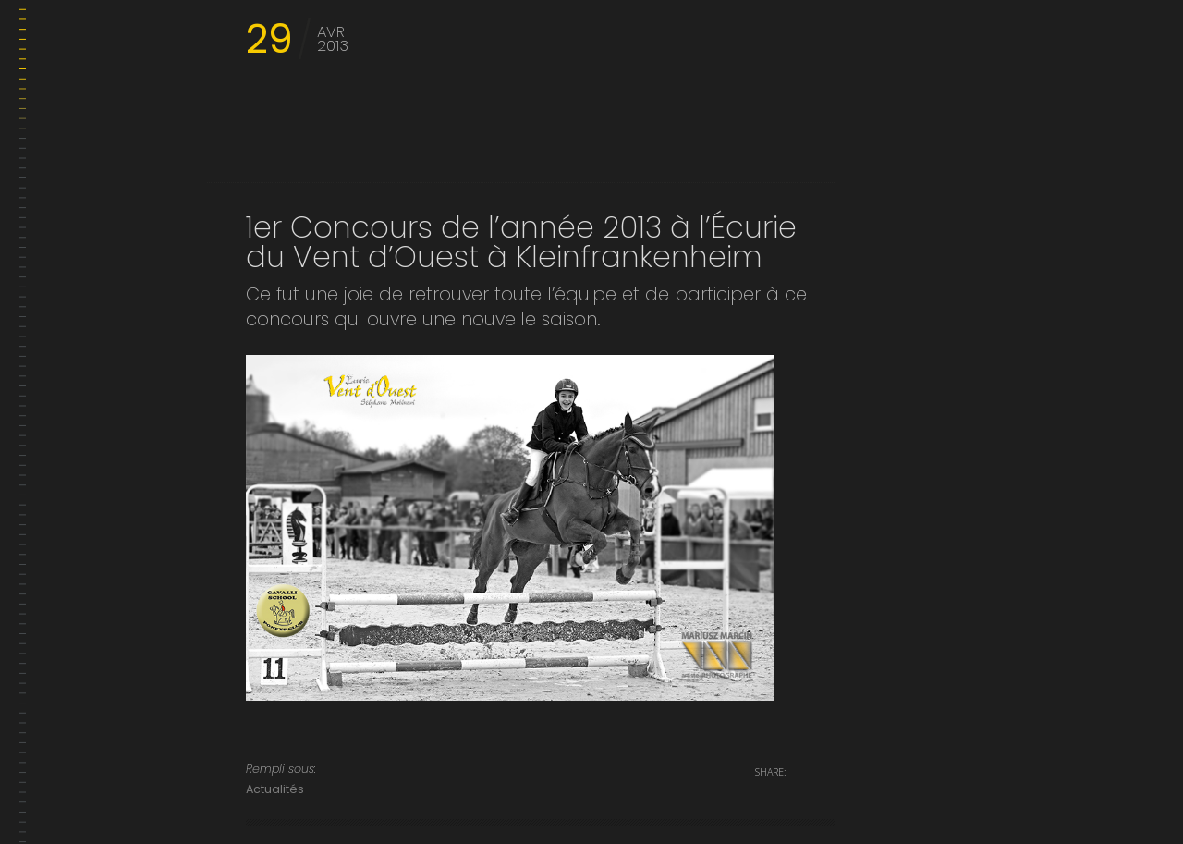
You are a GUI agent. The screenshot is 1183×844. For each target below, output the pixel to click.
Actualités (275, 789)
